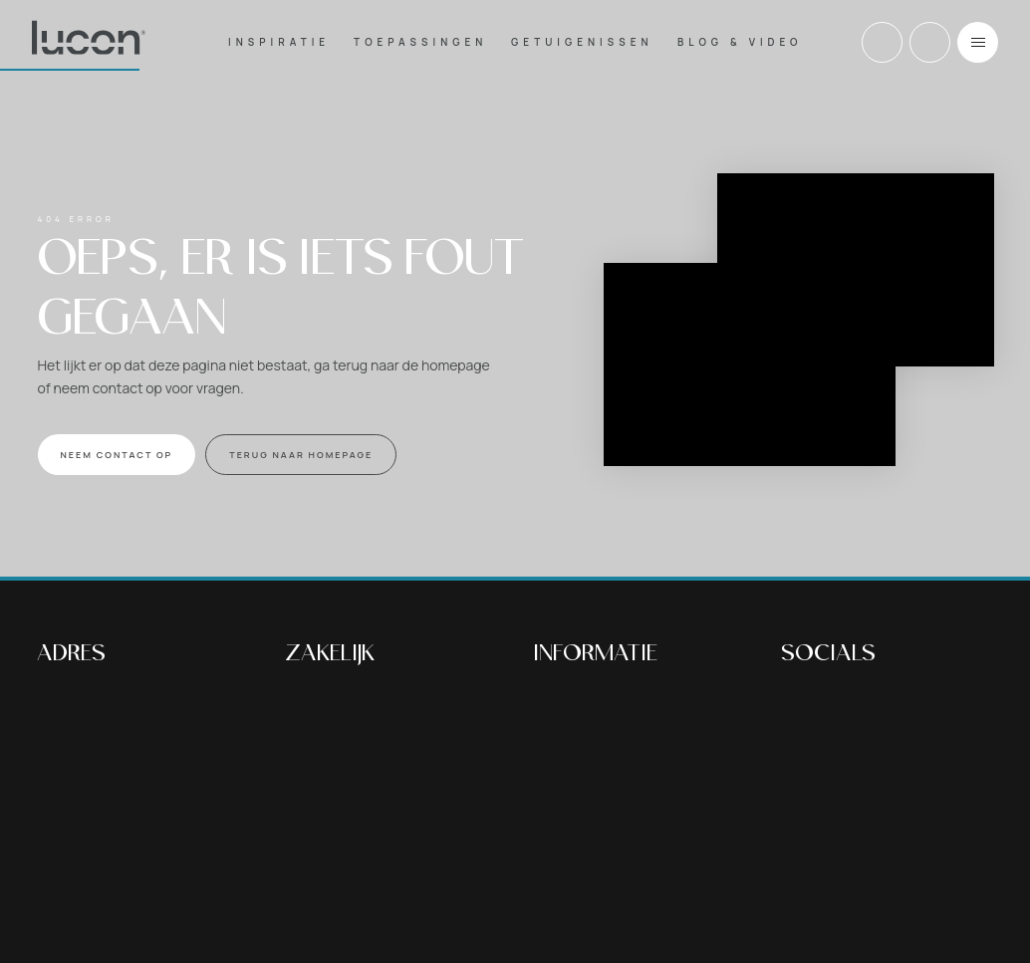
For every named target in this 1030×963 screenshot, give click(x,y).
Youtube (891, 702)
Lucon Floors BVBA (391, 843)
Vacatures (567, 870)
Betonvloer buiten (593, 711)
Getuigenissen (581, 42)
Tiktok (935, 702)
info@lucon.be (85, 806)
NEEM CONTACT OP (117, 454)
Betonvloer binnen (595, 691)
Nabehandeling (584, 731)
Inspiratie (279, 42)
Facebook (801, 702)
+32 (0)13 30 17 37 (882, 42)
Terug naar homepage (301, 454)
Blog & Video (739, 42)
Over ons (563, 851)
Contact (561, 890)
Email (929, 42)
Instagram (846, 702)
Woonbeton (572, 751)
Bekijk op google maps (112, 751)
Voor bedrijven (581, 831)
